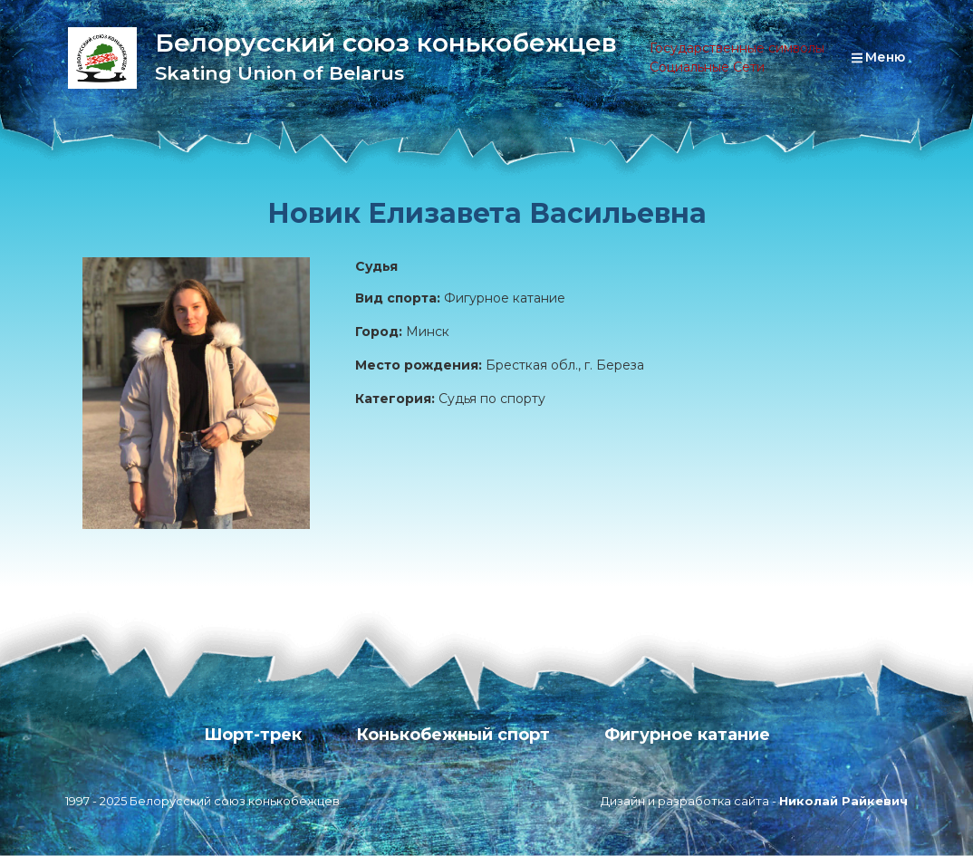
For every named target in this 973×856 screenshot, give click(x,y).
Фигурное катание (687, 735)
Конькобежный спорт (453, 735)
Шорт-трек (253, 735)
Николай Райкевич (843, 800)
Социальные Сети (707, 67)
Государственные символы (737, 48)
